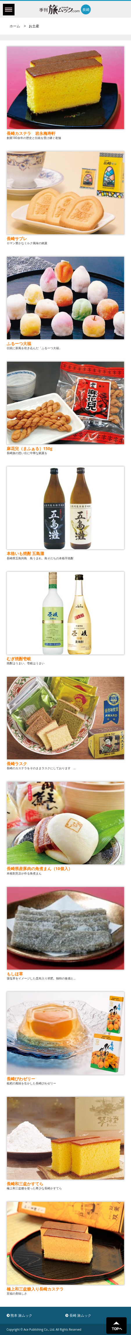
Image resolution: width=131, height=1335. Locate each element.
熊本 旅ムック (19, 1315)
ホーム (15, 26)
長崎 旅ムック (78, 1315)
